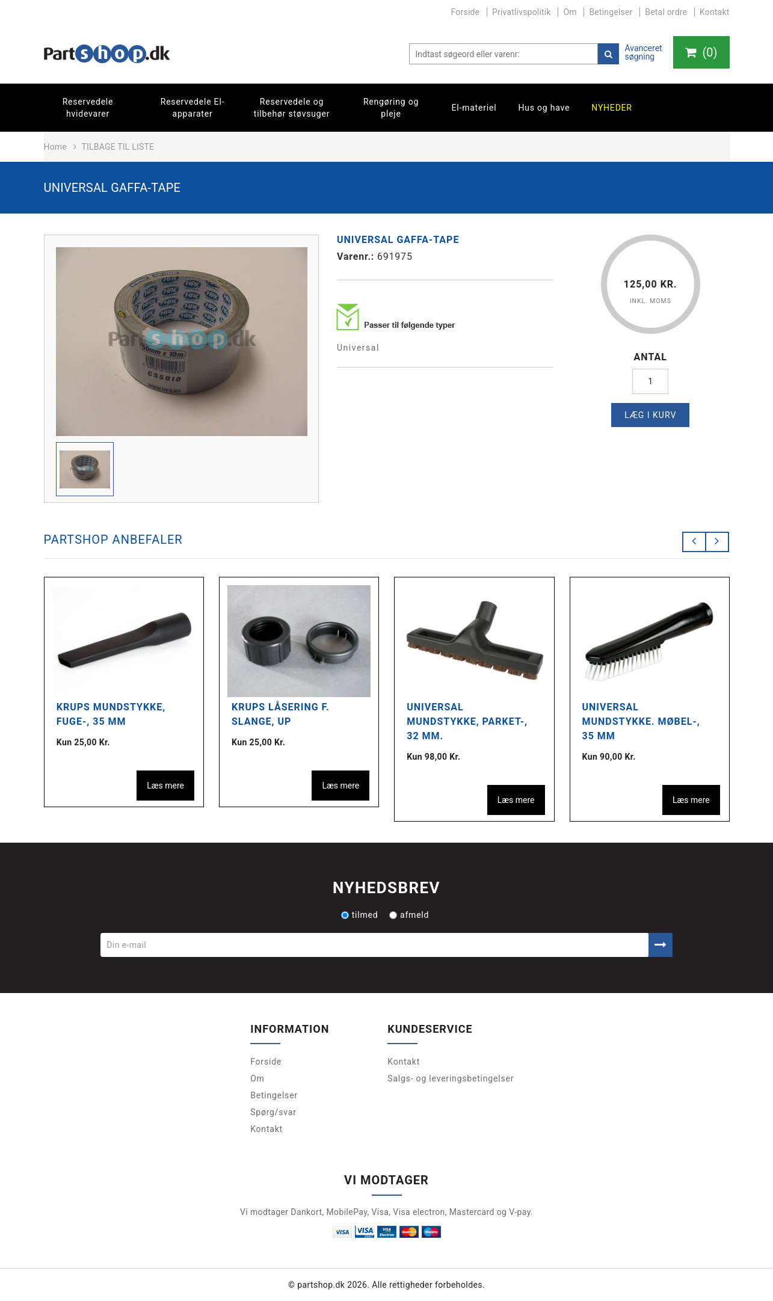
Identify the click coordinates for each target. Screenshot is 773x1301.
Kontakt (715, 12)
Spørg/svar (273, 1112)
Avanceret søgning (643, 52)
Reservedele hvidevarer (88, 107)
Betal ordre (666, 12)
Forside (465, 12)
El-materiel (474, 107)
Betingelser (610, 12)
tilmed (359, 915)
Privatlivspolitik (521, 12)
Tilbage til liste (117, 147)
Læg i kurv (650, 415)
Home (55, 147)
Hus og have (544, 107)
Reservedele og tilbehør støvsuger (292, 107)
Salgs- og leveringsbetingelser (450, 1078)
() (701, 52)
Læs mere (165, 785)
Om (569, 12)
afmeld (409, 915)
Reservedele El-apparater (193, 107)
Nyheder (611, 107)
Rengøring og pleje (391, 107)
